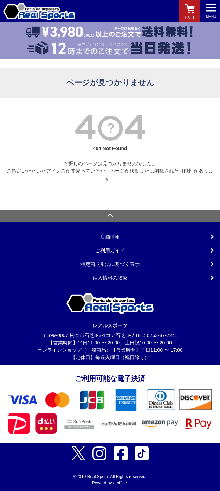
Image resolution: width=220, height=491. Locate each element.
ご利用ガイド (110, 250)
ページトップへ (110, 216)
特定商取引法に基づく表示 (110, 264)
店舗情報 (110, 237)
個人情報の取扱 (110, 278)
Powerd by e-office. (110, 482)
